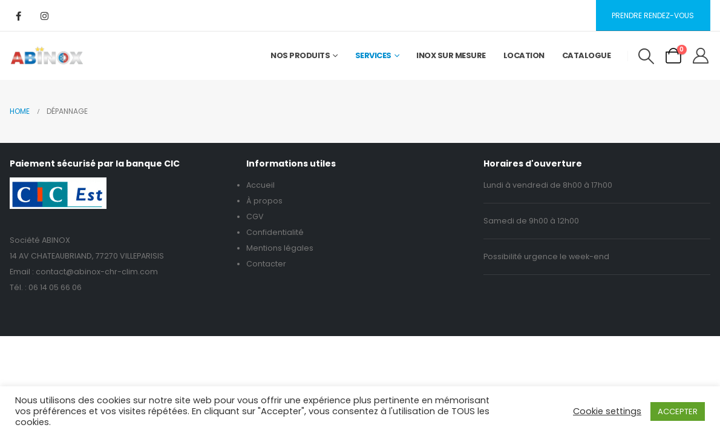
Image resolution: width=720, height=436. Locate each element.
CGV (255, 216)
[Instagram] (44, 15)
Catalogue (586, 55)
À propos (264, 201)
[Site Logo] (47, 55)
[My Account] (701, 56)
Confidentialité (275, 232)
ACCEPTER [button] (678, 411)
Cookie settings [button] (607, 411)
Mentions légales (279, 248)
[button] (646, 56)
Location (524, 55)
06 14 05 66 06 (55, 287)
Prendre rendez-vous (653, 15)
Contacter (266, 264)
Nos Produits (300, 55)
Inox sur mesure (451, 55)
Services (373, 55)
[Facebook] (18, 15)
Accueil (260, 185)
